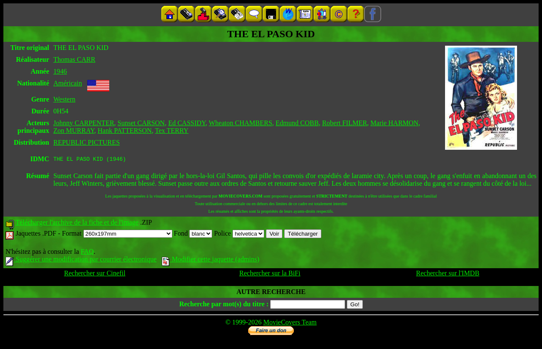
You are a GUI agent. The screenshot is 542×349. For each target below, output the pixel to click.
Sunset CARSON (141, 122)
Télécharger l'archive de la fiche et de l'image (77, 223)
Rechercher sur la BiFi (269, 274)
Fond (193, 234)
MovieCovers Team (290, 323)
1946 (60, 71)
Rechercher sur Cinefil (94, 274)
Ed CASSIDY (186, 122)
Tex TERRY (171, 130)
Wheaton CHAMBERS (240, 122)
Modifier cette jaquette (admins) (211, 260)
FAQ (87, 252)
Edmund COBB (297, 122)
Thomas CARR (74, 59)
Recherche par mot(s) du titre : (223, 305)
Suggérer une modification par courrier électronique (81, 260)
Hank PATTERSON (125, 130)
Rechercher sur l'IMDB (448, 274)
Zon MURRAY (73, 130)
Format (117, 234)
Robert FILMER (344, 122)
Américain (67, 83)
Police (239, 234)
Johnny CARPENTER (83, 122)
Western (64, 99)
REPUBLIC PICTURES (86, 142)
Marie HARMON (394, 122)
